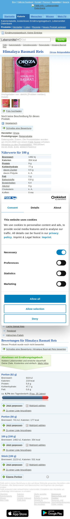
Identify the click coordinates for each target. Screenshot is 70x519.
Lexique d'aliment (24, 498)
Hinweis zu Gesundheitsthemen (42, 501)
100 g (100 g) (8, 436)
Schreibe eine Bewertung (18, 128)
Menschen (36, 16)
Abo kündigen (39, 504)
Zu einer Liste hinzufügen (18, 410)
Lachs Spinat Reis (15, 326)
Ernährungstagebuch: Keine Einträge (23, 32)
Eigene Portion (14, 476)
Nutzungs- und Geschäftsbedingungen (60, 501)
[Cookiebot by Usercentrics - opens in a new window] (51, 198)
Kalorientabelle (25, 16)
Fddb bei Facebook (25, 2)
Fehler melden (57, 504)
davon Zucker (10, 170)
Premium (46, 2)
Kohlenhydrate (10, 166)
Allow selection (35, 308)
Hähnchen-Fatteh (15, 335)
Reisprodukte (44, 45)
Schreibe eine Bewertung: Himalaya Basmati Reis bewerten (36, 349)
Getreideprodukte (30, 45)
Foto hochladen (14, 111)
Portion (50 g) (9, 416)
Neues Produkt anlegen (54, 27)
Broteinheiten (8, 182)
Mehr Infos (43, 363)
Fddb (5, 45)
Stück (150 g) (8, 456)
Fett (4, 176)
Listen (27, 27)
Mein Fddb (63, 16)
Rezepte (36, 27)
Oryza (53, 52)
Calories (20, 496)
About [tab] (57, 207)
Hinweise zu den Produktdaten (16, 144)
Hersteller (17, 27)
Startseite (9, 16)
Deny (35, 318)
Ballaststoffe (8, 179)
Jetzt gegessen (14, 405)
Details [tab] (35, 207)
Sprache (66, 2)
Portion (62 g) (9, 374)
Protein (6, 163)
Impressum (56, 494)
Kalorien (20, 494)
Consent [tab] (12, 207)
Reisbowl (11, 331)
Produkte (6, 27)
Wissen (50, 16)
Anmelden (56, 2)
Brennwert (7, 157)
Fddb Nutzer (34, 142)
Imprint (46, 237)
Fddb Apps (21, 500)
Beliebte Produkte (41, 498)
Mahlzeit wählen (37, 405)
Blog (14, 2)
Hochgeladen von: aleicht (14, 94)
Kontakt (38, 2)
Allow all (35, 298)
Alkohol (6, 186)
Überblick (3, 494)
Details (4, 97)
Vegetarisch (11, 123)
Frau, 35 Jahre (37, 393)
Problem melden (36, 94)
